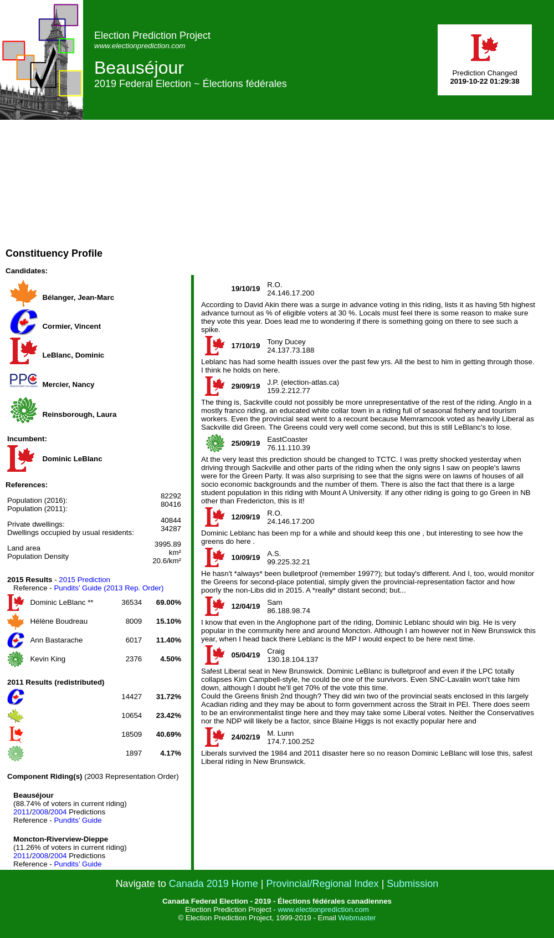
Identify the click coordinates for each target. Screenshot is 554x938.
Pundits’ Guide (77, 820)
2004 (58, 812)
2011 (21, 812)
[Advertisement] (350, 197)
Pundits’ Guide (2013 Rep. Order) (108, 588)
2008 (40, 812)
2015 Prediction (84, 579)
